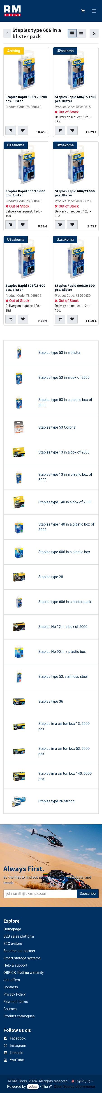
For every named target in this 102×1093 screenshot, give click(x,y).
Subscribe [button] (88, 893)
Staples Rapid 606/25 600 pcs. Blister (25, 287)
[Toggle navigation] (94, 11)
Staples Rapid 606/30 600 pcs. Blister (75, 287)
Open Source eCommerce (74, 1086)
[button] (10, 130)
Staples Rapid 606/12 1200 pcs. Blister (26, 98)
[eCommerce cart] (83, 11)
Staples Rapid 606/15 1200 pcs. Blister (75, 98)
